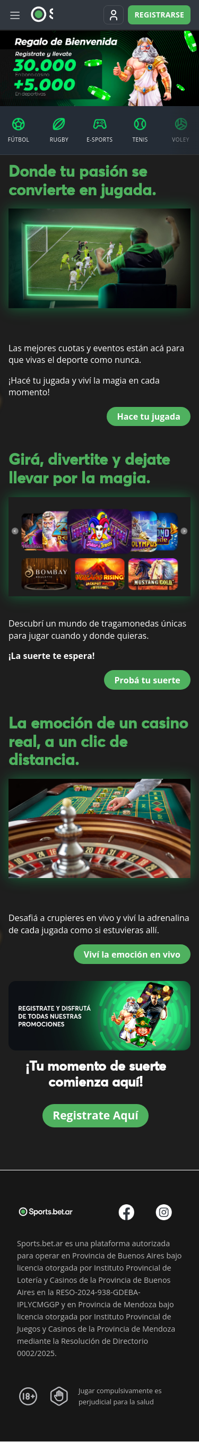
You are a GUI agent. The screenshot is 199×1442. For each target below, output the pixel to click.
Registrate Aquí (95, 1115)
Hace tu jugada (148, 416)
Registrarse (159, 15)
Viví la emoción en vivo (132, 954)
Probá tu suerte (147, 680)
